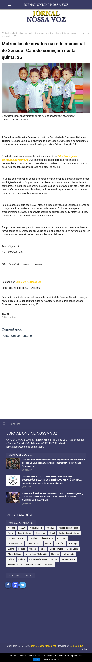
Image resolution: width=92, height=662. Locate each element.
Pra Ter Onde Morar (38, 559)
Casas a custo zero (16, 538)
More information (51, 659)
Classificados (47, 538)
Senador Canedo (33, 564)
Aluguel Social (36, 528)
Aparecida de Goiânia (68, 528)
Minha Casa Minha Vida (36, 554)
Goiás (4, 317)
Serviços (49, 564)
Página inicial (8, 33)
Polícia (11, 559)
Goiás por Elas (56, 549)
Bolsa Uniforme (24, 533)
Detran (48, 543)
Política (21, 559)
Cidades (33, 538)
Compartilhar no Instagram (15, 585)
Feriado (21, 549)
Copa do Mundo (15, 543)
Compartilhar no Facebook (8, 585)
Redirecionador (68, 559)
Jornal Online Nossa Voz (28, 282)
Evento (11, 549)
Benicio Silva (76, 646)
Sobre (84, 649)
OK (37, 659)
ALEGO (22, 528)
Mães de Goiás (14, 554)
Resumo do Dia (15, 564)
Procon (54, 559)
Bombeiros (40, 533)
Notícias (19, 33)
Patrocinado (68, 554)
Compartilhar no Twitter (22, 585)
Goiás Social (72, 549)
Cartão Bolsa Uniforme (69, 533)
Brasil (52, 533)
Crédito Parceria (34, 543)
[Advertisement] (46, 619)
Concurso (61, 538)
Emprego (73, 543)
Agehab (11, 528)
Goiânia (32, 549)
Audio (10, 533)
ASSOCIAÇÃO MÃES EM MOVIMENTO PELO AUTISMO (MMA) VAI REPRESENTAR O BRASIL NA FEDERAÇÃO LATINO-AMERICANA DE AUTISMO (52, 496)
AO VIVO (51, 528)
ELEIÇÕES (59, 543)
